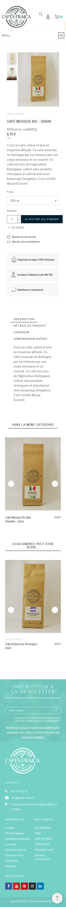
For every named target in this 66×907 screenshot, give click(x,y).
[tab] (24, 319)
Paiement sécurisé (15, 849)
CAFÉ (38, 833)
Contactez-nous (14, 855)
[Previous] (11, 483)
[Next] (55, 483)
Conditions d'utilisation (17, 838)
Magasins (10, 866)
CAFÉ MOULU (42, 844)
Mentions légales (14, 833)
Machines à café (44, 849)
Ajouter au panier (42, 219)
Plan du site (11, 860)
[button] (21, 237)
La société (10, 844)
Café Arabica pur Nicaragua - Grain (21, 646)
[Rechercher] (41, 14)
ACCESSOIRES (43, 827)
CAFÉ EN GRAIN (43, 838)
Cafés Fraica (15, 114)
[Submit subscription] (55, 710)
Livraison (10, 827)
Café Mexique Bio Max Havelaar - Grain (18, 519)
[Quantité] (12, 219)
